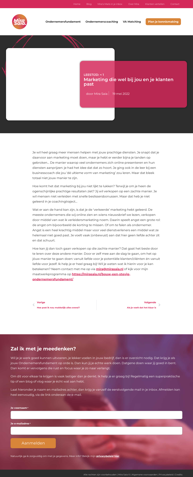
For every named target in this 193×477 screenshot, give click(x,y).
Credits (178, 472)
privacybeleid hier (107, 453)
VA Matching (132, 21)
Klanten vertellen (155, 4)
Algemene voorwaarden (144, 472)
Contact (175, 4)
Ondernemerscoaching (101, 21)
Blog (89, 4)
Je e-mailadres (21, 423)
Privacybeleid (166, 472)
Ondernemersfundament (63, 21)
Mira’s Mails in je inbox (110, 4)
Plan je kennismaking (163, 21)
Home (76, 4)
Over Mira (133, 4)
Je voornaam (19, 408)
